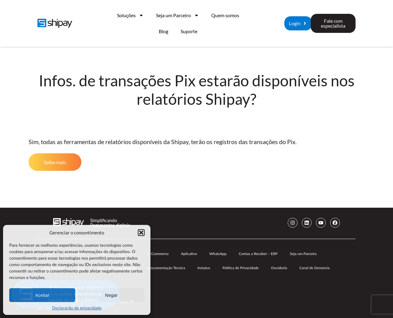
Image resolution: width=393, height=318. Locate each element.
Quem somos (225, 15)
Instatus (203, 267)
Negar (111, 295)
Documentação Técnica (166, 267)
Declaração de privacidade (76, 307)
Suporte (189, 31)
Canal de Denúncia (314, 267)
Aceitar (42, 295)
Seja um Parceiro (177, 15)
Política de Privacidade (240, 267)
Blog (163, 31)
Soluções (130, 15)
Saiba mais (55, 162)
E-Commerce (158, 253)
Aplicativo (189, 253)
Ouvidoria (279, 267)
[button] (141, 233)
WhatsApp (218, 253)
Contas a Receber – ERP (258, 253)
